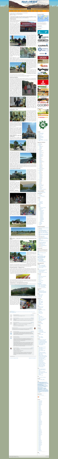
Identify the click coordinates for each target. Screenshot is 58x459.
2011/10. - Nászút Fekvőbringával (42, 284)
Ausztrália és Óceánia (41, 168)
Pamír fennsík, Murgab (41, 331)
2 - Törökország (40, 195)
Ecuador (40, 181)
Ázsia (39, 149)
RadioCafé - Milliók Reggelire (42, 270)
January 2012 (40, 441)
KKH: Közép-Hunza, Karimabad (42, 340)
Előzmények (40, 144)
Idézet (32, 322)
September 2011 (40, 444)
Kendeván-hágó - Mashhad (41, 319)
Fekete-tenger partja (41, 304)
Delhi (39, 351)
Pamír (43, 389)
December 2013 (40, 421)
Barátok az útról (41, 208)
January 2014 (40, 420)
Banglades (42, 382)
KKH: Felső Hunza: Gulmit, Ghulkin (42, 339)
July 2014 (40, 416)
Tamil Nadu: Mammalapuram (42, 362)
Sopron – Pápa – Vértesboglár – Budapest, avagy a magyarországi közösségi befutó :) (43, 232)
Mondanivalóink (41, 201)
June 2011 (40, 447)
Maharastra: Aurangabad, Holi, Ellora (42, 355)
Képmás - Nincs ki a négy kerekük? (42, 276)
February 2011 (40, 450)
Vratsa (15, 312)
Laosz (40, 163)
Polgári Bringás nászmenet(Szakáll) (42, 291)
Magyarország (40, 146)
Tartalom (11, 11)
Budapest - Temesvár (41, 294)
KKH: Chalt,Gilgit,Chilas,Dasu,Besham (43, 341)
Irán (47, 385)
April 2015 (40, 408)
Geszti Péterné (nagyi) (11, 333)
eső (45, 383)
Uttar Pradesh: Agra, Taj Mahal (42, 352)
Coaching (37, 11)
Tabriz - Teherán (40, 316)
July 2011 (40, 446)
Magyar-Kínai (41, 215)
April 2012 (40, 438)
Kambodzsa (43, 386)
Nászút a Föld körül (29, 1)
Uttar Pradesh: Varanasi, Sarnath (42, 363)
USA (47, 390)
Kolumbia (40, 180)
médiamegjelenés (40, 388)
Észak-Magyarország (41, 277)
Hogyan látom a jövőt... (41, 260)
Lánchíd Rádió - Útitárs (41, 271)
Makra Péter (11, 338)
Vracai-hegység (12, 312)
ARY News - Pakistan (41, 267)
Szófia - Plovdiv (40, 296)
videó (38, 391)
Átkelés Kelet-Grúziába (44, 245)
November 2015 (40, 402)
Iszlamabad (39, 386)
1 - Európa (40, 194)
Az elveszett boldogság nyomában (42, 252)
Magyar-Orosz (41, 214)
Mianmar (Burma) (41, 161)
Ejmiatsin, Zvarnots (41, 312)
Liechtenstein (40, 187)
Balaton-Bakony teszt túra (41, 290)
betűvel (29, 272)
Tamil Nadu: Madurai (41, 361)
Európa (39, 145)
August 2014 (40, 415)
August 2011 (40, 445)
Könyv (33, 11)
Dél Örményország (41, 313)
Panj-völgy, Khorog (41, 329)
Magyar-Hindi (41, 216)
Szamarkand (40, 326)
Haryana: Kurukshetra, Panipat (42, 350)
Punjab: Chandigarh (41, 349)
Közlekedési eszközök (41, 136)
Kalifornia (41, 386)
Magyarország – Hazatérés (42, 189)
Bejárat (9, 11)
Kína (39, 157)
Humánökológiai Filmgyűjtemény (42, 261)
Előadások (29, 11)
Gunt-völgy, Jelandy (41, 330)
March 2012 (40, 439)
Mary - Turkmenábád (41, 323)
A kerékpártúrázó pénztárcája (42, 207)
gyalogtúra (40, 384)
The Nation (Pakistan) (41, 280)
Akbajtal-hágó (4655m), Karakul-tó (42, 332)
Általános (39, 143)
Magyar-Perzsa (42, 213)
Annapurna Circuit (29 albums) (42, 371)
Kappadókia (40, 303)
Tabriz (39, 315)
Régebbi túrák (40, 202)
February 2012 (40, 440)
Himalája (39, 385)
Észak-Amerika (40, 170)
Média (19, 11)
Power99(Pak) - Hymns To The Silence (43, 272)
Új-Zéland (40, 169)
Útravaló (41, 11)
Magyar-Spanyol (42, 221)
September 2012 (40, 434)
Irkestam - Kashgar (41, 336)
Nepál (44, 388)
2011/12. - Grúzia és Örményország (42, 285)
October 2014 (40, 413)
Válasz (31, 322)
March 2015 (40, 409)
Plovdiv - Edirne (40, 297)
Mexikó (45, 386)
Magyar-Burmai (42, 219)
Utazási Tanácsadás (24, 11)
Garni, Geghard (40, 311)
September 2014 (40, 414)
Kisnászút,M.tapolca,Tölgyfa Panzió (42, 292)
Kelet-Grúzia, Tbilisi (41, 307)
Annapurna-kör (40, 382)
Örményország (41, 152)
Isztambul (40, 300)
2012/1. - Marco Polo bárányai (42, 286)
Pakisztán (40, 158)
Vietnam (40, 164)
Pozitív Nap (40, 281)
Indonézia (40, 167)
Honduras (40, 176)
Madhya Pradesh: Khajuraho (42, 364)
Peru (39, 182)
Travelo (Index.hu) (40, 282)
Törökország (40, 150)
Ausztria (40, 188)
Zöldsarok (40, 222)
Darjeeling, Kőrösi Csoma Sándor (42, 377)
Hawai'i (45, 384)
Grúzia (40, 151)
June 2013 (40, 426)
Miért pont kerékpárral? (41, 137)
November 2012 (40, 432)
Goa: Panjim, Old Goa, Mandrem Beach (43, 356)
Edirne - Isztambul (40, 299)
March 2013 (40, 429)
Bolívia (40, 183)
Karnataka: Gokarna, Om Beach (42, 357)
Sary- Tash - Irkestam (41, 334)
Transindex (40, 274)
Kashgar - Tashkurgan (41, 337)
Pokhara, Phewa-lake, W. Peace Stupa (43, 372)
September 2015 (40, 404)
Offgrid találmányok (41, 258)
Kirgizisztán (40, 156)
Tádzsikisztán (40, 155)
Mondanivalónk (40, 135)
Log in (39, 453)
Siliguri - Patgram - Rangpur (42, 379)
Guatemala (40, 174)
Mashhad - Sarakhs (41, 320)
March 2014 (40, 419)
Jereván (39, 310)
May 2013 (40, 427)
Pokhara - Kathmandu (41, 373)
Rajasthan (47, 389)
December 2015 (40, 401)
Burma (40, 383)
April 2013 (40, 428)
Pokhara (39, 370)
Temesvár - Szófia (40, 295)
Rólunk (15, 11)
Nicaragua (40, 177)
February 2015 (40, 410)
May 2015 (40, 407)
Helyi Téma (40, 275)
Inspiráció (40, 209)
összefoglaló (39, 392)
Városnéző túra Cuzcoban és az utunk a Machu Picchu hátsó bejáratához (43, 238)
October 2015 (40, 403)
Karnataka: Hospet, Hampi (41, 358)
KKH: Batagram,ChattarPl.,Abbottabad (43, 342)
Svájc (40, 186)
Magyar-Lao (41, 220)
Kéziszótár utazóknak (41, 210)
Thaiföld (40, 162)
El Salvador (40, 175)
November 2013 (40, 422)
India (42, 385)
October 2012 (40, 433)
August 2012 (40, 435)
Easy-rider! (40, 138)
